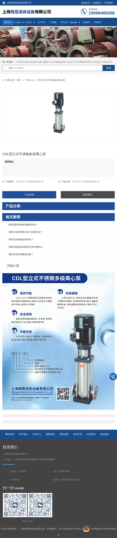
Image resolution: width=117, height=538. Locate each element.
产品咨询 (29, 194)
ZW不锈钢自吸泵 (58, 62)
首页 (19, 80)
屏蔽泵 (46, 62)
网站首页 (8, 22)
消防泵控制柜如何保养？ (21, 239)
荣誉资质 (64, 434)
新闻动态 (73, 22)
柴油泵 (97, 62)
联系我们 (109, 3)
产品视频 (53, 22)
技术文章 (64, 22)
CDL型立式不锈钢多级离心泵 (80, 62)
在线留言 (97, 3)
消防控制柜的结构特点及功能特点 (25, 247)
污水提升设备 (22, 62)
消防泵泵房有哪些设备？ (21, 254)
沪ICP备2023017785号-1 (71, 529)
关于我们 (17, 22)
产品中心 (28, 22)
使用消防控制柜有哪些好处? (22, 224)
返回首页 (85, 3)
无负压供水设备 (108, 62)
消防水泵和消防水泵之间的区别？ (25, 232)
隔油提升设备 (35, 62)
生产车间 (41, 22)
